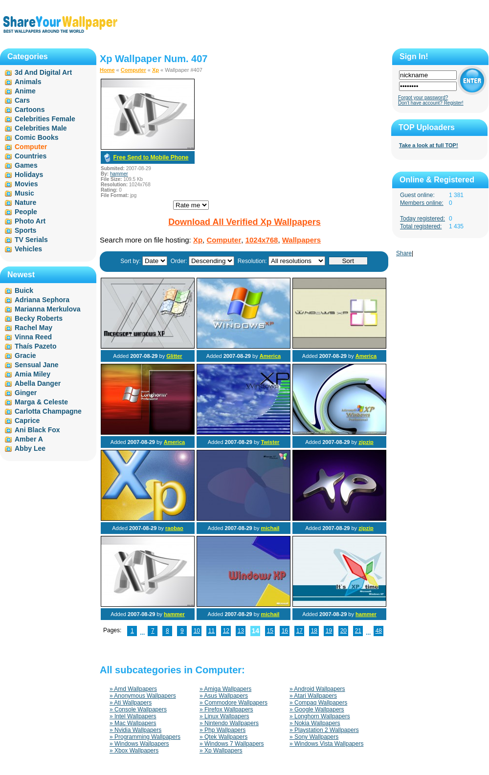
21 (358, 630)
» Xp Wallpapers (221, 750)
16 (285, 630)
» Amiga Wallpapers (225, 689)
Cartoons (29, 109)
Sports (25, 230)
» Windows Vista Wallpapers (326, 743)
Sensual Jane (37, 365)
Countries (30, 156)
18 (314, 630)
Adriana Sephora (42, 300)
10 (197, 630)
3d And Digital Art (43, 72)
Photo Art (30, 221)
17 (299, 630)
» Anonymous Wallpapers (143, 695)
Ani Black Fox (37, 430)
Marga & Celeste (41, 402)
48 (379, 630)
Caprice (27, 420)
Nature (25, 202)
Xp (155, 70)
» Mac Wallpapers (133, 723)
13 (241, 630)
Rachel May (33, 328)
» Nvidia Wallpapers (135, 730)
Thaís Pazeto (36, 346)
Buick (24, 290)
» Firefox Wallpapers (226, 709)
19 (329, 630)
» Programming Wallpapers (145, 736)
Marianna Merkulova (48, 309)
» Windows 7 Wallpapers (232, 743)
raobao (174, 528)
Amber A (29, 439)
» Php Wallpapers (222, 730)
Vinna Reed (33, 337)
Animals (28, 82)
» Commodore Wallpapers (233, 702)
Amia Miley (32, 374)
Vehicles (28, 249)
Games (26, 165)
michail (270, 528)
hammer (119, 174)
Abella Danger (38, 383)
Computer (133, 70)
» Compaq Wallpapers (318, 702)
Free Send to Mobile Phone (150, 157)
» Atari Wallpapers (313, 695)
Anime (25, 91)
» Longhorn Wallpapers (319, 716)
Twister (270, 442)
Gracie (25, 355)
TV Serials (31, 240)
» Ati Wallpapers (131, 702)
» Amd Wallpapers (133, 689)
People (26, 212)
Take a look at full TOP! (428, 145)
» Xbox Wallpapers (134, 750)
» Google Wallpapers (316, 709)
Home (107, 70)
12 (226, 630)
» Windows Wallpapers (139, 743)
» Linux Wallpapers (224, 716)
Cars (22, 100)
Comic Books (36, 137)
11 (211, 630)
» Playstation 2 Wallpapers (324, 730)
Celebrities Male (41, 128)
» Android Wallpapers (317, 689)
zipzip (366, 442)
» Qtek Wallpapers (223, 736)
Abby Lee (30, 448)
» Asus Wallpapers (224, 695)
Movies (26, 184)
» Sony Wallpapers (313, 736)
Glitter (174, 356)
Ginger (26, 393)
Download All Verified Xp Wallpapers (244, 222)
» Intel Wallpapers (133, 716)
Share (404, 253)
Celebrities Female (45, 119)
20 (343, 630)
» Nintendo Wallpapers (229, 723)
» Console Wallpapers (138, 709)
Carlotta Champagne (48, 411)
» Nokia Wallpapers (314, 723)
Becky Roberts (39, 318)
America (270, 356)
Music (24, 193)
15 (270, 630)
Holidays (29, 174)
